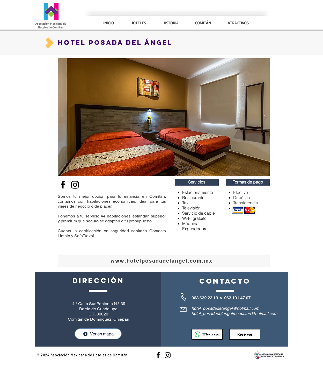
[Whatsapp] (207, 334)
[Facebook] (63, 184)
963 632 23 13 (205, 297)
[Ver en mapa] (98, 333)
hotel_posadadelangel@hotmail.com (225, 308)
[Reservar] (244, 334)
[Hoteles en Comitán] (158, 355)
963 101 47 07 (237, 297)
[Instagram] (168, 355)
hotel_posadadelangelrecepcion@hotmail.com (234, 313)
